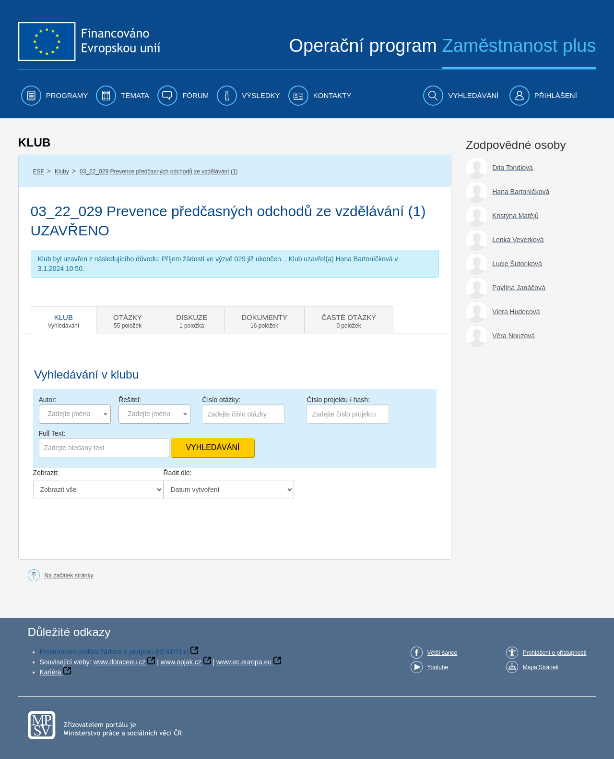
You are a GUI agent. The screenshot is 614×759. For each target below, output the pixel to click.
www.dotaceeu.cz (120, 662)
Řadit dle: (178, 473)
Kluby (62, 171)
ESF (38, 171)
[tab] (64, 319)
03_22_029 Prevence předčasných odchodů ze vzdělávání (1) (159, 171)
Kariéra (50, 672)
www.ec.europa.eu (244, 662)
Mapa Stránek (541, 667)
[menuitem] (54, 96)
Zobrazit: (46, 473)
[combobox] (75, 414)
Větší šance (442, 652)
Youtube (438, 667)
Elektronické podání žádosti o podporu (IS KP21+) (114, 652)
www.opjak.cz (181, 662)
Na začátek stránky (69, 575)
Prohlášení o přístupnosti (555, 652)
